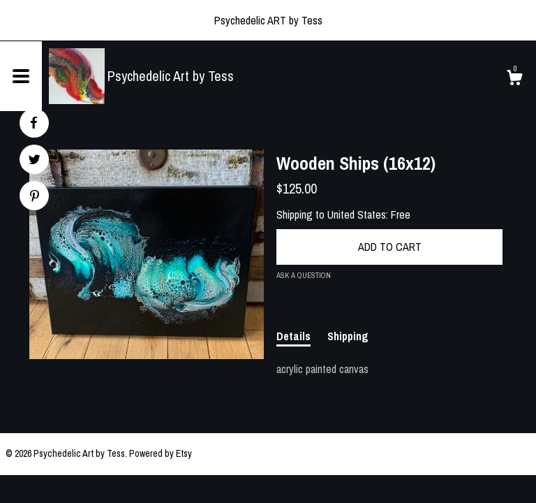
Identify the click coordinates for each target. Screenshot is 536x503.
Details (293, 336)
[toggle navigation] (21, 76)
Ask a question (303, 275)
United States (356, 214)
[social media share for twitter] (34, 161)
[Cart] (514, 79)
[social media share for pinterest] (34, 197)
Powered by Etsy (160, 453)
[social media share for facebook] (33, 123)
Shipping (347, 336)
